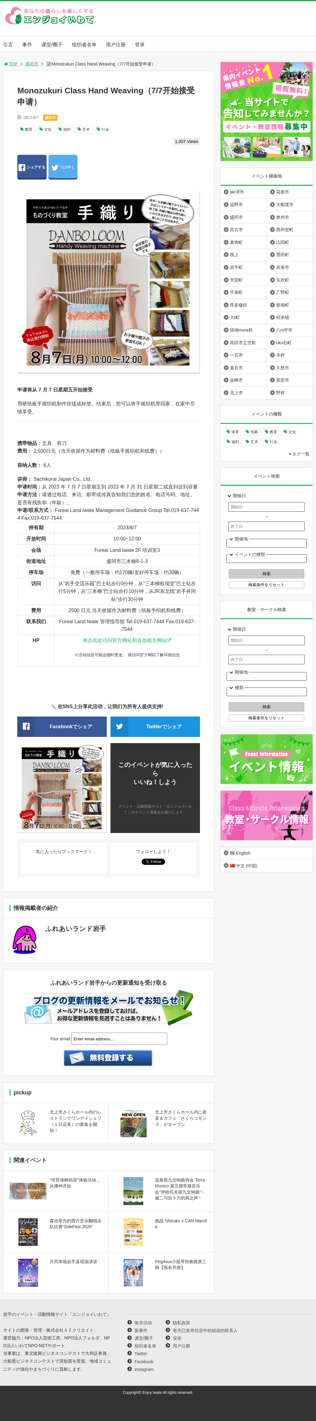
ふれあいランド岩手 (75, 928)
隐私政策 (181, 1322)
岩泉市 (282, 267)
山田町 (282, 242)
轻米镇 (282, 317)
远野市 (236, 204)
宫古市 (236, 229)
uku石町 (284, 342)
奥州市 (282, 217)
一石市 (236, 355)
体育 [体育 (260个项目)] (235, 432)
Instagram (144, 1369)
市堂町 (236, 279)
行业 (105, 129)
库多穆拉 (238, 304)
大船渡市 (284, 204)
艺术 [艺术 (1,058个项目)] (254, 442)
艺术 (86, 129)
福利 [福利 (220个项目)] (235, 442)
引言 (8, 44)
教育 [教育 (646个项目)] (273, 432)
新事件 (141, 1330)
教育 (28, 129)
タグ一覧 (301, 453)
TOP (10, 63)
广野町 (282, 292)
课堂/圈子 (51, 44)
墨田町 (282, 254)
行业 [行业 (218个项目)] (273, 442)
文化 (48, 129)
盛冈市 (31, 63)
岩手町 (236, 267)
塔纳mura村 (241, 330)
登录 (140, 44)
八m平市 (284, 330)
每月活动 (143, 1322)
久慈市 (282, 367)
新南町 (282, 304)
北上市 (236, 392)
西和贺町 (284, 229)
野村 (280, 392)
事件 (27, 44)
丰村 (280, 355)
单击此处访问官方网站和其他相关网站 (125, 640)
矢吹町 (282, 279)
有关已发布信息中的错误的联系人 (205, 1330)
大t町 (235, 317)
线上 (234, 254)
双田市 (282, 380)
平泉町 (236, 292)
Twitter (141, 1353)
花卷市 (282, 191)
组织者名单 (84, 44)
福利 (67, 129)
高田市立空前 (243, 342)
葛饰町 (236, 242)
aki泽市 (237, 191)
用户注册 (116, 44)
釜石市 (236, 367)
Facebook (144, 1361)
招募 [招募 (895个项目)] (254, 432)
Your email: (61, 1038)
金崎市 (236, 380)
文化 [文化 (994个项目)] (292, 432)
